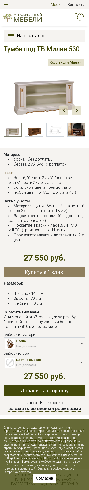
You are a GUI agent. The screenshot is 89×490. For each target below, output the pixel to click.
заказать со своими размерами (44, 408)
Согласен (44, 478)
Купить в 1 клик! (44, 272)
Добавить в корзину (44, 391)
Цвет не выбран (28, 360)
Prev (63, 110)
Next (76, 110)
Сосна (21, 341)
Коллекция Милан (65, 62)
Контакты (76, 4)
